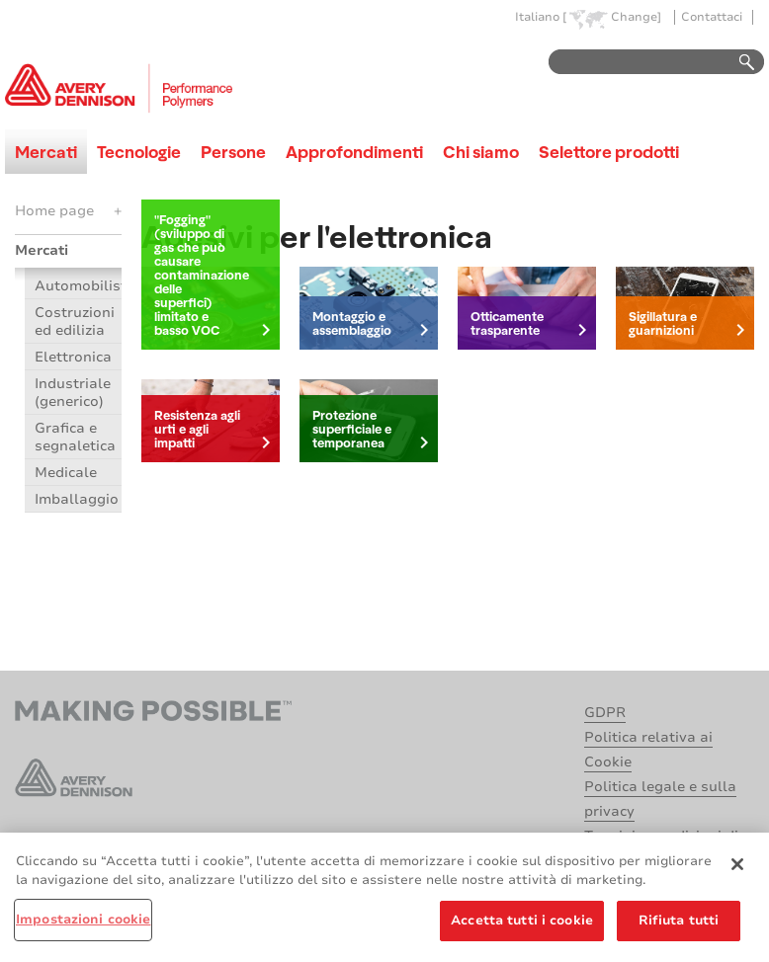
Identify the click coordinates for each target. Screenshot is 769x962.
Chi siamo (481, 151)
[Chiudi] (737, 869)
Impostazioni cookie (83, 924)
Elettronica (73, 357)
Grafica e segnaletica (75, 437)
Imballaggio (77, 499)
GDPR (605, 712)
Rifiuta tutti (679, 925)
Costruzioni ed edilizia (75, 321)
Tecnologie (139, 151)
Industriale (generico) (73, 392)
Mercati (46, 151)
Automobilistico (78, 286)
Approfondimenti (354, 151)
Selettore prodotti (609, 151)
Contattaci (711, 17)
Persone (233, 151)
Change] (636, 17)
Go (737, 62)
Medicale (66, 472)
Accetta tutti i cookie (522, 925)
